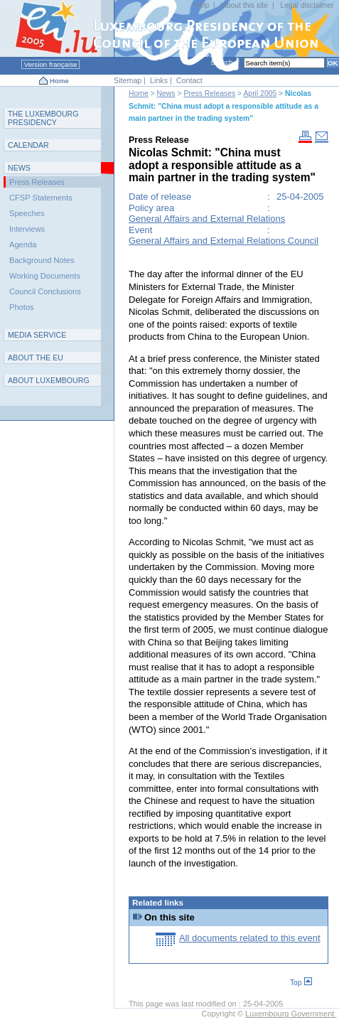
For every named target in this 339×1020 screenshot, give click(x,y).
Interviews (27, 229)
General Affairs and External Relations (207, 218)
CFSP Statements (40, 197)
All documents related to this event (250, 938)
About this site (245, 5)
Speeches (26, 213)
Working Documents (44, 276)
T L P (43, 118)
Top (301, 983)
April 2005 (259, 93)
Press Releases (209, 93)
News (166, 93)
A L (49, 380)
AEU (35, 357)
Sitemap (127, 80)
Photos (21, 307)
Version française (50, 64)
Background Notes (42, 260)
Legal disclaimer (306, 5)
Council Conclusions (45, 291)
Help (201, 5)
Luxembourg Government (290, 1013)
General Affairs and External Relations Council (223, 240)
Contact (189, 80)
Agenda (22, 244)
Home (59, 81)
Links (159, 80)
